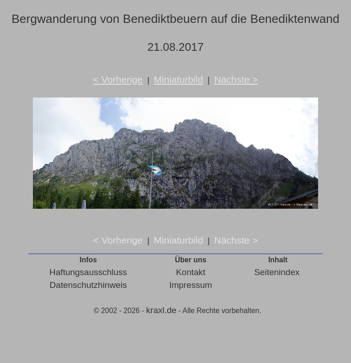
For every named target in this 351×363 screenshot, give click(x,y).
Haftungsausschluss (88, 272)
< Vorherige (118, 79)
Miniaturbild (178, 79)
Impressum (190, 285)
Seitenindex (276, 272)
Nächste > (236, 79)
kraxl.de (161, 310)
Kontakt (190, 272)
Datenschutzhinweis (88, 285)
